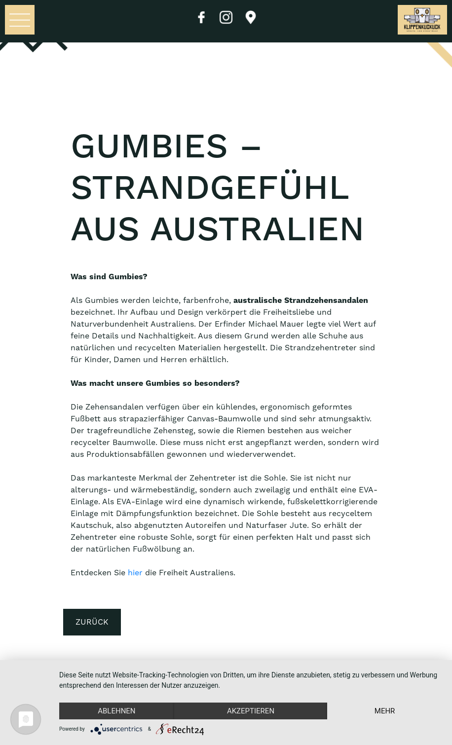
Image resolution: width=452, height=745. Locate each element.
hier (135, 573)
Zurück (92, 622)
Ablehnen (116, 711)
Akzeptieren (250, 711)
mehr (385, 711)
